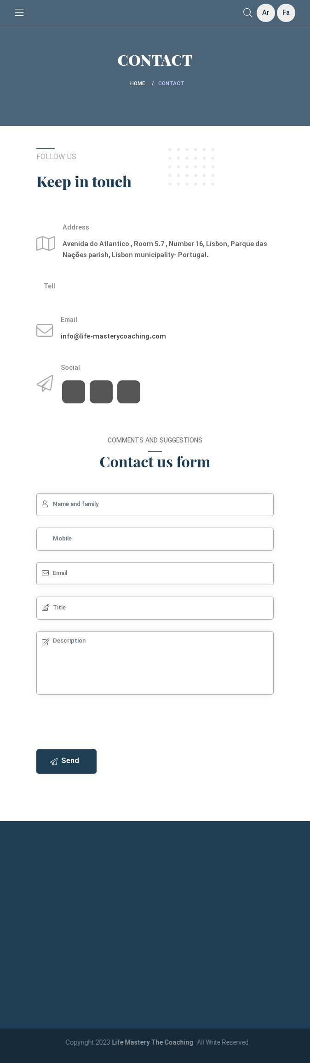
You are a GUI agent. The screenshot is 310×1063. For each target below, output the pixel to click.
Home (137, 84)
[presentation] (106, 724)
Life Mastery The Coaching (157, 1043)
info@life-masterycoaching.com (113, 337)
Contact (171, 84)
